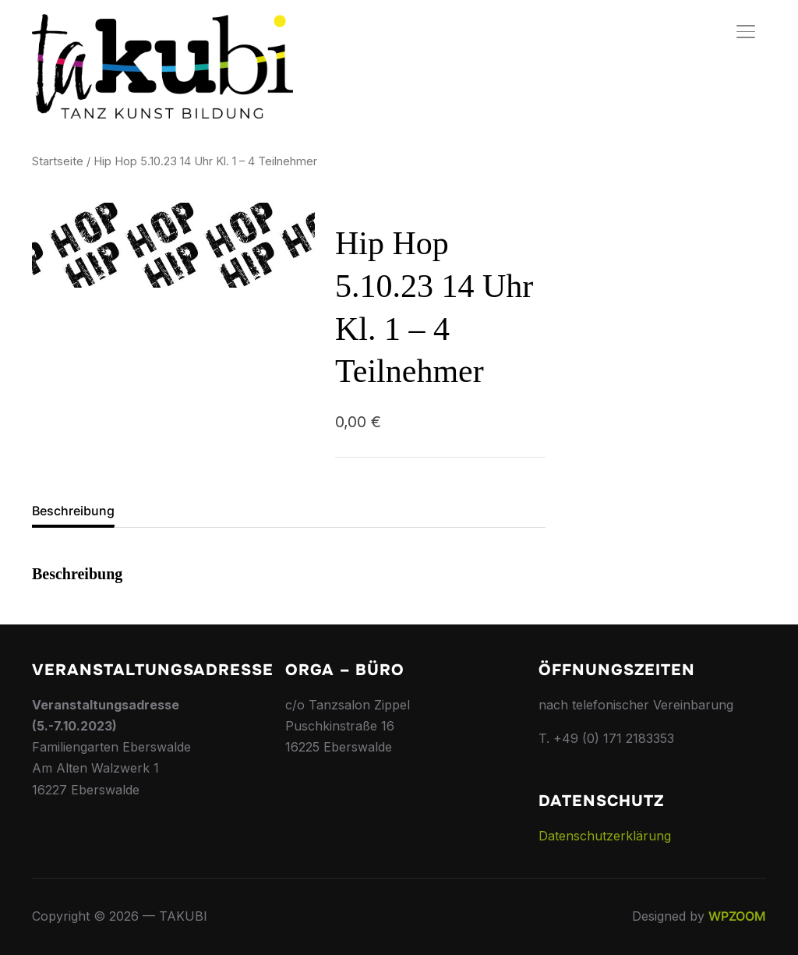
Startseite (57, 161)
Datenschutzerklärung (604, 836)
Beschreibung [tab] (73, 510)
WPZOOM (737, 916)
